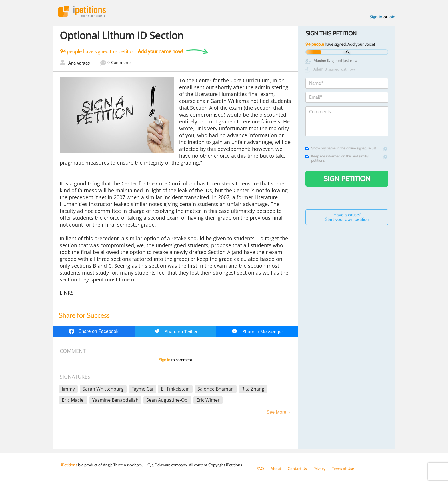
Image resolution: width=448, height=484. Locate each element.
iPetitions (82, 11)
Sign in (375, 16)
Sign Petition (347, 178)
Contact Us (297, 468)
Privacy (319, 468)
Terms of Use (343, 468)
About (276, 468)
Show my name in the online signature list (340, 148)
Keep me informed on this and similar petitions (337, 158)
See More (276, 412)
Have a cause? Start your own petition (347, 217)
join (392, 16)
